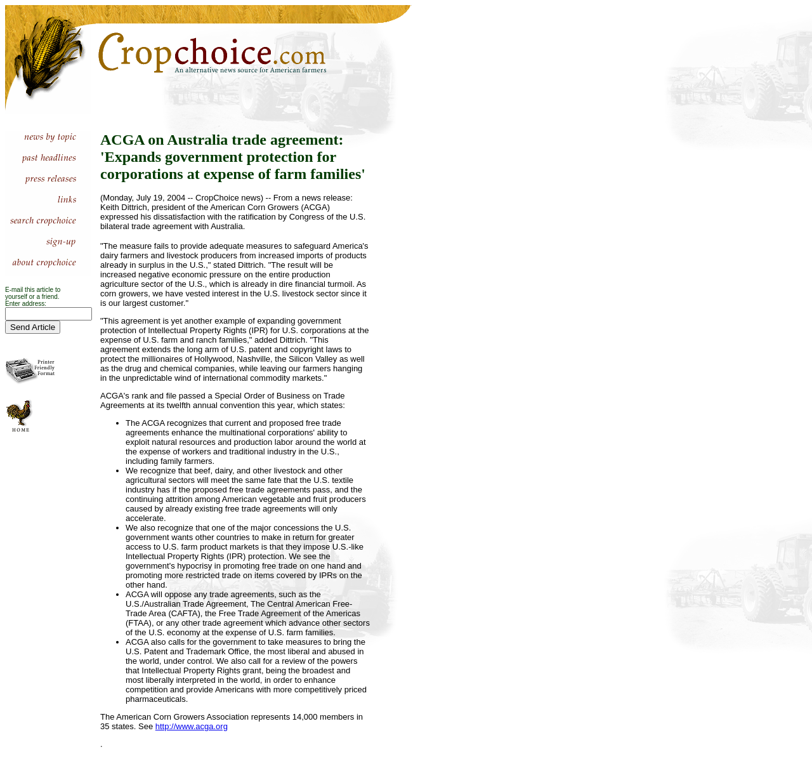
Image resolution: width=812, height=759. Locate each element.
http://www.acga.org (191, 726)
